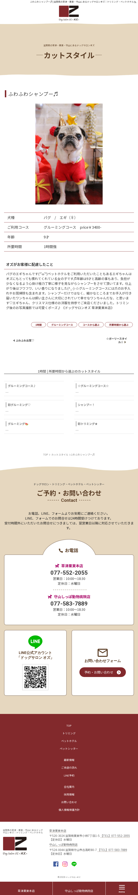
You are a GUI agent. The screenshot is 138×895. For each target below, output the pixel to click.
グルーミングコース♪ (22, 386)
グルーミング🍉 (18, 424)
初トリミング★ (88, 424)
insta (64, 864)
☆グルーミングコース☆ (93, 386)
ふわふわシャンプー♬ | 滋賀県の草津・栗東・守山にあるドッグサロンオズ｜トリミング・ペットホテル (82, 1)
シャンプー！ (86, 405)
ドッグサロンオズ (73, 877)
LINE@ (74, 864)
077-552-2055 (69, 572)
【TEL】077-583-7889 (112, 850)
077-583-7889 (69, 603)
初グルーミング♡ (19, 405)
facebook (55, 864)
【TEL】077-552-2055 (115, 836)
